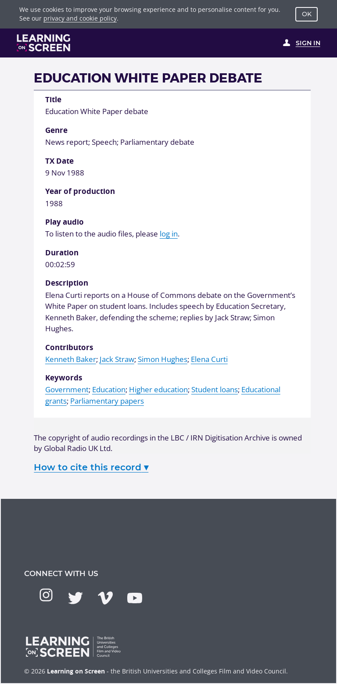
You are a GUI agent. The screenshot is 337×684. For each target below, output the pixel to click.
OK (307, 14)
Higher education (158, 389)
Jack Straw (117, 359)
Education (108, 389)
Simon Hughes (162, 359)
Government (67, 389)
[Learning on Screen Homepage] (44, 43)
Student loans (214, 389)
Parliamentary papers (107, 401)
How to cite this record (91, 467)
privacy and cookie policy (80, 18)
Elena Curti (209, 359)
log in (169, 234)
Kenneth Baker (70, 359)
